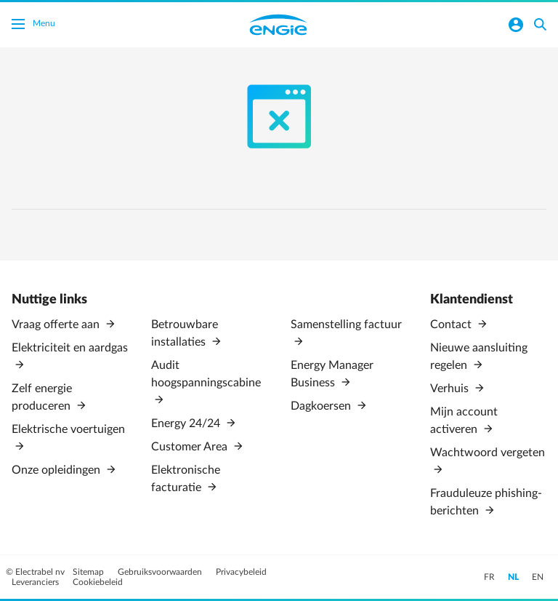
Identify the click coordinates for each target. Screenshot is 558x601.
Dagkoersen (322, 406)
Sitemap (89, 572)
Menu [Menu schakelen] (33, 25)
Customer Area (190, 447)
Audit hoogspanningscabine (206, 374)
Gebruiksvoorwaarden (161, 572)
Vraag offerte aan (57, 324)
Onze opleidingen (57, 470)
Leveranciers (36, 582)
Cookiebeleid (98, 582)
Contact (452, 324)
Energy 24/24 (187, 423)
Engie (278, 25)
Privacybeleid (241, 572)
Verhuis (451, 388)
